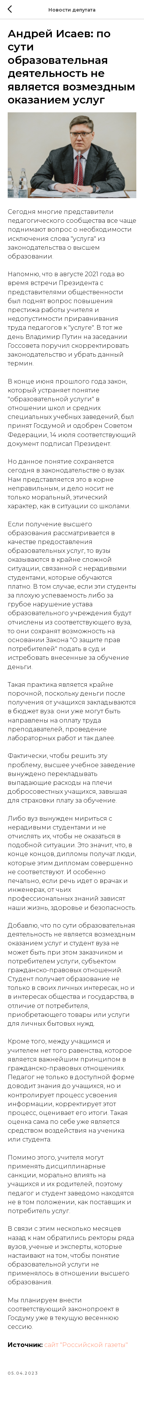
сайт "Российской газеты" (86, 1345)
